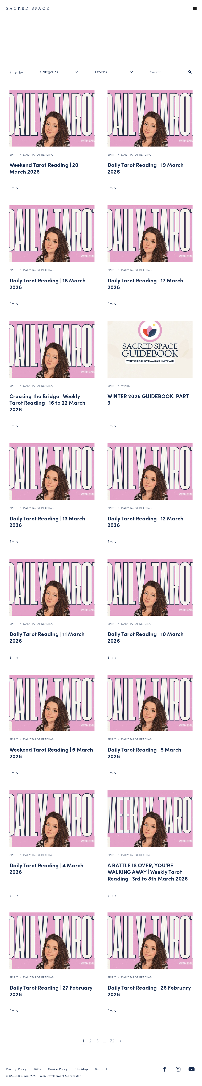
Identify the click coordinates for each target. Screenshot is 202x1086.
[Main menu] (195, 8)
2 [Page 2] (90, 1040)
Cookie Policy (57, 1069)
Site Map (81, 1069)
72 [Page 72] (111, 1040)
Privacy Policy (16, 1069)
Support (101, 1069)
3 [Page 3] (97, 1040)
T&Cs (37, 1069)
